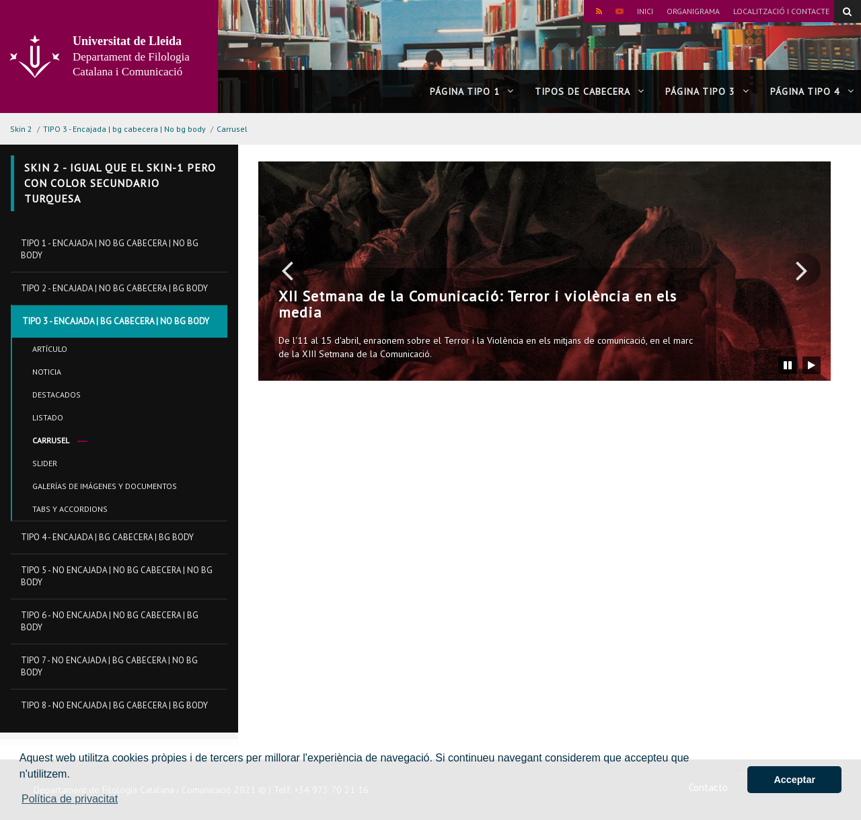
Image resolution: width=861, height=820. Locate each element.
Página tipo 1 (472, 91)
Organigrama (693, 11)
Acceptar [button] (794, 779)
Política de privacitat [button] (70, 799)
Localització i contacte (781, 11)
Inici (645, 11)
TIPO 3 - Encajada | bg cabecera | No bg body (124, 129)
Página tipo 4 (812, 91)
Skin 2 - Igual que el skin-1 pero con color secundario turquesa (120, 183)
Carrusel (232, 129)
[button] (286, 270)
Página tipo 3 (707, 91)
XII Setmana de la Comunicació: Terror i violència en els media (477, 304)
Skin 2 (21, 129)
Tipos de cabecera (589, 91)
